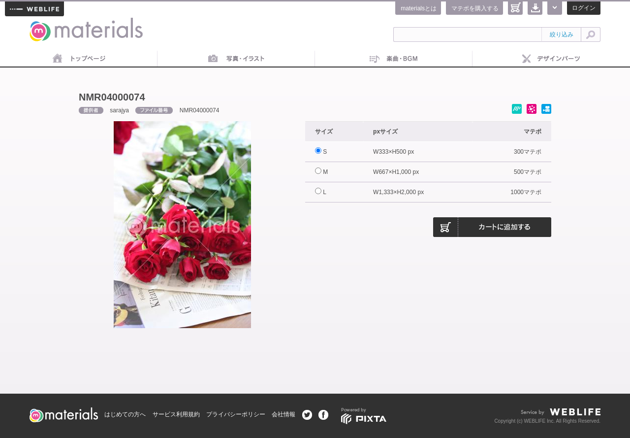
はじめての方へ (125, 414)
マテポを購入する (475, 8)
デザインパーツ (551, 59)
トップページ (79, 59)
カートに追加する (492, 227)
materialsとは (419, 8)
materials (40, 23)
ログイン (584, 7)
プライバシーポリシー (235, 414)
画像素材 (236, 59)
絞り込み (561, 34)
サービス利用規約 (176, 414)
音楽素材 (393, 59)
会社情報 (283, 414)
